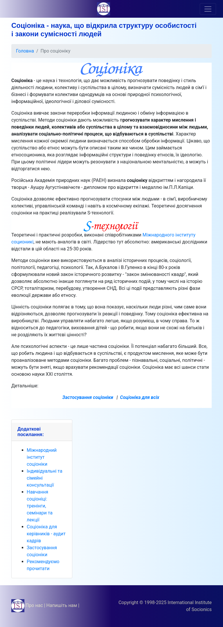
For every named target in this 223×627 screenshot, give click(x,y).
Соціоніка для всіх (139, 397)
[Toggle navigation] (208, 9)
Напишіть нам (61, 605)
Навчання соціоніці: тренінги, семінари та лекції (40, 506)
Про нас (34, 605)
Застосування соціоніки (87, 397)
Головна (25, 51)
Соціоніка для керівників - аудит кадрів (46, 533)
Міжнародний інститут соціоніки (42, 457)
